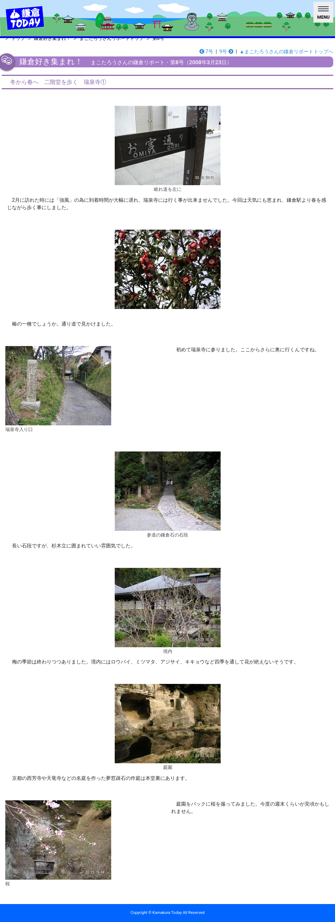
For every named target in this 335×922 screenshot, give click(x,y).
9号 (226, 51)
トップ (18, 38)
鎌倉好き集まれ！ (52, 38)
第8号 (158, 38)
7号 (206, 51)
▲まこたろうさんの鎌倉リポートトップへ (286, 51)
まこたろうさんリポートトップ (111, 38)
